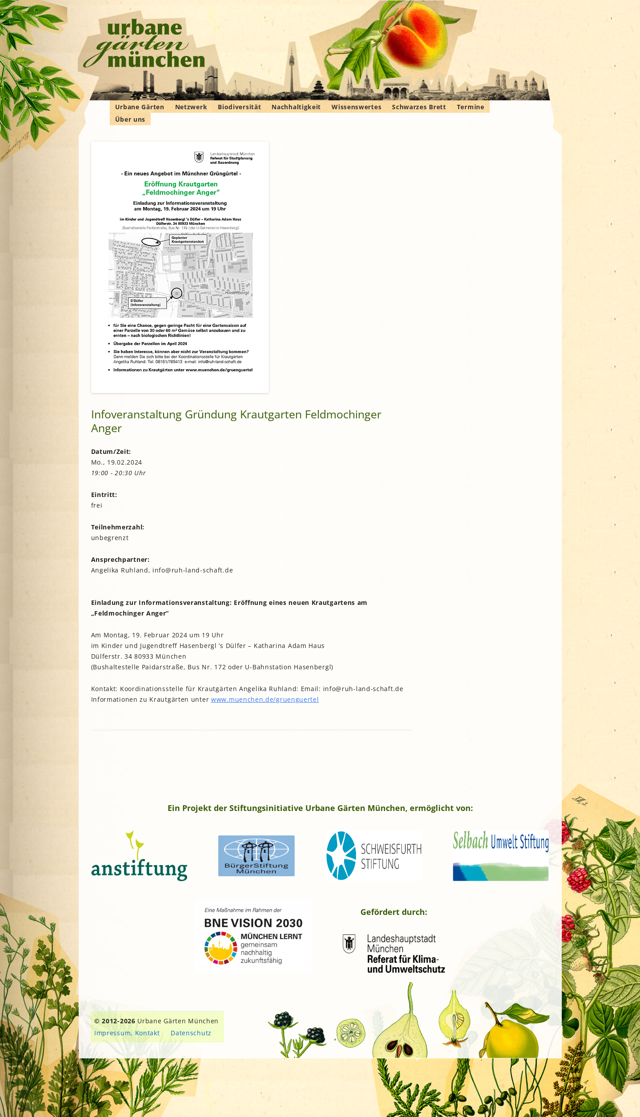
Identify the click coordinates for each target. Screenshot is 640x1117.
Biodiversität (239, 107)
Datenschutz (191, 1033)
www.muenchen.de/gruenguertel (265, 699)
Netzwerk (191, 107)
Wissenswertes (356, 107)
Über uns (130, 119)
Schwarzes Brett (419, 107)
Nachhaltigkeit (296, 107)
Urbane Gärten (139, 107)
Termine (470, 107)
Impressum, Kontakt (127, 1033)
